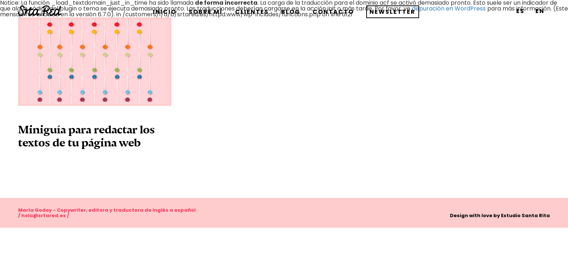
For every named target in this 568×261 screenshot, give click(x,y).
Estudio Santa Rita (525, 215)
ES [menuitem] (520, 11)
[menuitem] (520, 11)
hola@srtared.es (43, 215)
